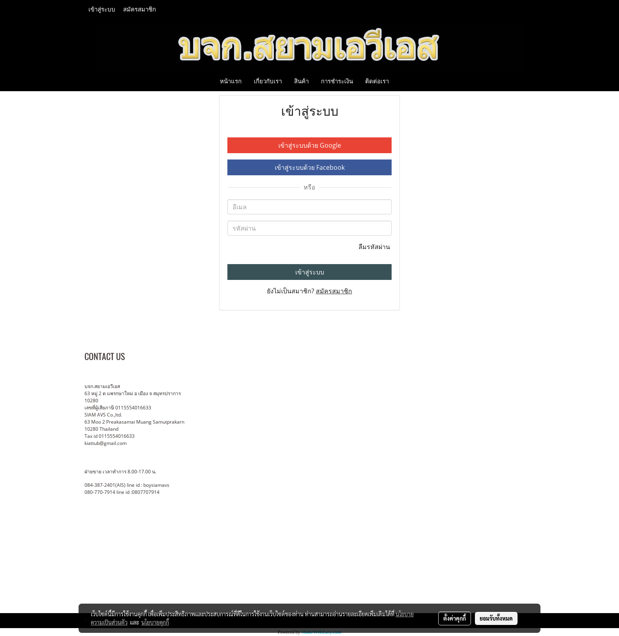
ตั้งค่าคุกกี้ (454, 618)
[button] (402, 81)
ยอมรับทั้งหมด (496, 618)
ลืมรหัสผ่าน (375, 246)
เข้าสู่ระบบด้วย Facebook (310, 167)
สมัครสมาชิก (139, 9)
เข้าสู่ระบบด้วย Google (309, 145)
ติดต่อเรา (377, 81)
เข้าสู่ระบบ (101, 9)
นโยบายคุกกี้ (155, 622)
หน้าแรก (231, 81)
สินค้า (301, 81)
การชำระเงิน (337, 81)
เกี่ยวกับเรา (268, 81)
